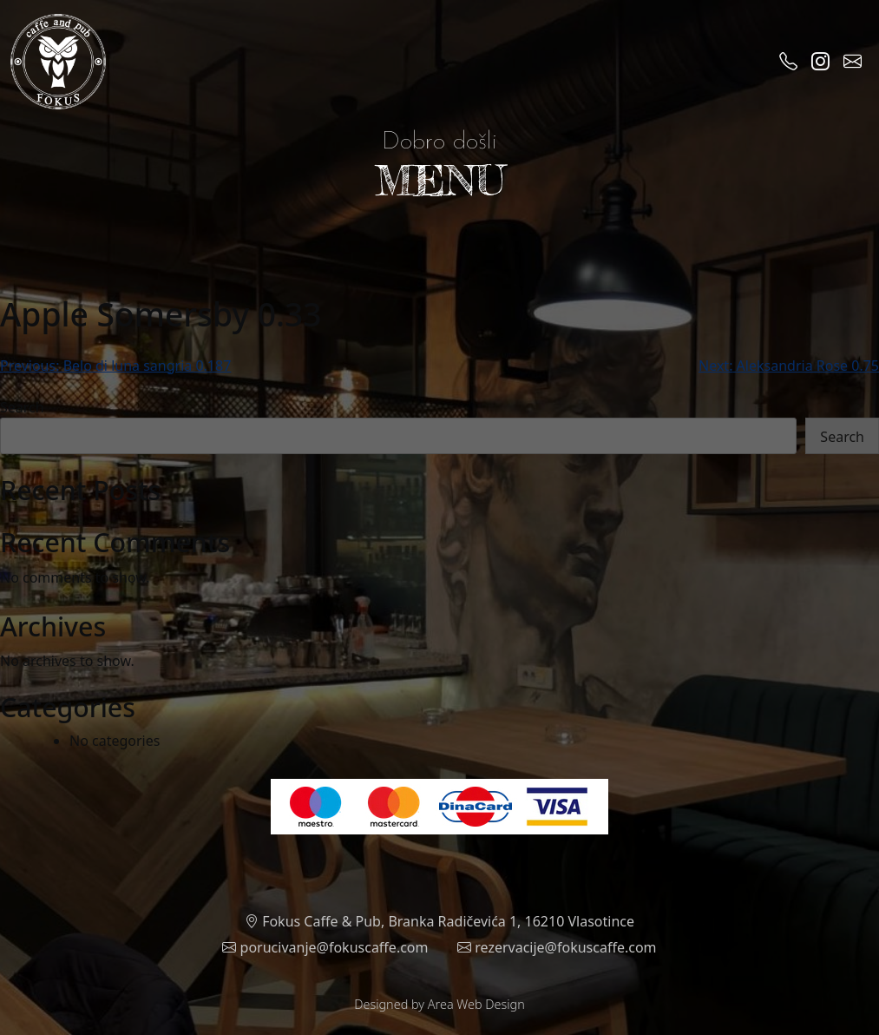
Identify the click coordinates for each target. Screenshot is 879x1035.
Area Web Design (476, 1004)
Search (22, 407)
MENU (440, 180)
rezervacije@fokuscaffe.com (557, 947)
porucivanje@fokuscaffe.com (325, 947)
